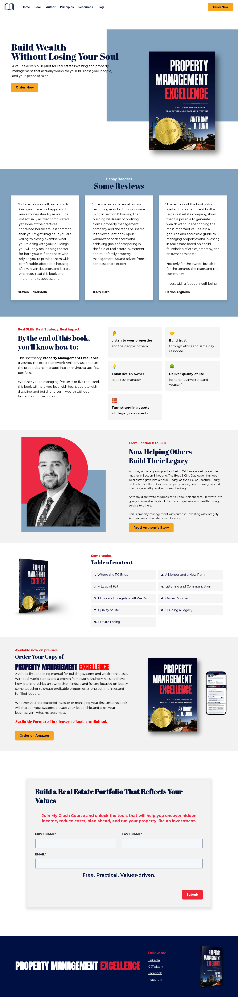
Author (50, 7)
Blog (101, 7)
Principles (67, 7)
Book (38, 7)
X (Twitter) (155, 974)
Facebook (155, 980)
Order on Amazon (34, 743)
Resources (85, 7)
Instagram (155, 987)
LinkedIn (154, 967)
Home (26, 7)
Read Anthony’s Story (151, 534)
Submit (192, 902)
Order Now (220, 7)
